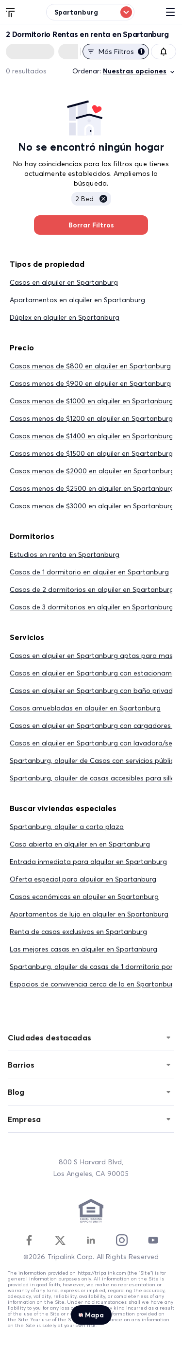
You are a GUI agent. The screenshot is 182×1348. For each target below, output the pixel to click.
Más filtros (116, 51)
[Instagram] (122, 1240)
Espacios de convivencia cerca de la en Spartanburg (94, 984)
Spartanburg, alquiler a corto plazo (67, 826)
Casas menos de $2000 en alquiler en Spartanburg (92, 471)
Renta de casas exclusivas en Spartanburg (78, 931)
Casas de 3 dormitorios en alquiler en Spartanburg (91, 607)
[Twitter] (60, 1240)
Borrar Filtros (91, 225)
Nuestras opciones (139, 71)
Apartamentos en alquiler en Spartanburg (77, 299)
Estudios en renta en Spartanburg (64, 554)
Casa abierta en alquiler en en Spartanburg (80, 844)
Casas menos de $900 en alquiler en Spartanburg (90, 383)
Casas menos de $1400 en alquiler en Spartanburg (91, 436)
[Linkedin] (91, 1240)
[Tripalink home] (11, 11)
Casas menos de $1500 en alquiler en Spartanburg (91, 453)
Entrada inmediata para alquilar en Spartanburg (88, 861)
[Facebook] (29, 1240)
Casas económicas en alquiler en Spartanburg (84, 896)
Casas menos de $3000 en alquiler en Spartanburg (92, 505)
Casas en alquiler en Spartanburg (64, 282)
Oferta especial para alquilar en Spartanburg (83, 879)
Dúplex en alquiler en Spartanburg (64, 317)
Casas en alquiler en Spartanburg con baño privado (93, 690)
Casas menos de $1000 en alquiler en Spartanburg (91, 401)
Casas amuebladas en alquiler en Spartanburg (85, 708)
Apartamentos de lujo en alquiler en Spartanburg (89, 914)
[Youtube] (153, 1240)
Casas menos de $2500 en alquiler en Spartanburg (92, 488)
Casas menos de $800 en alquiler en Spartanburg (90, 366)
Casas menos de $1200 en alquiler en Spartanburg (91, 418)
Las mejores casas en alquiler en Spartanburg (83, 949)
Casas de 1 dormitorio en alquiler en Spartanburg (89, 572)
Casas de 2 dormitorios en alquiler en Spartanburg (92, 589)
